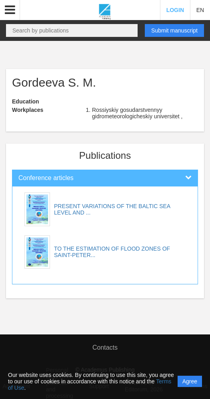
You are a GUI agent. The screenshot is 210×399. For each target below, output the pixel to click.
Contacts (105, 347)
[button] (10, 10)
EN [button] (200, 10)
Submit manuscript (174, 30)
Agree (189, 381)
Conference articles (46, 177)
